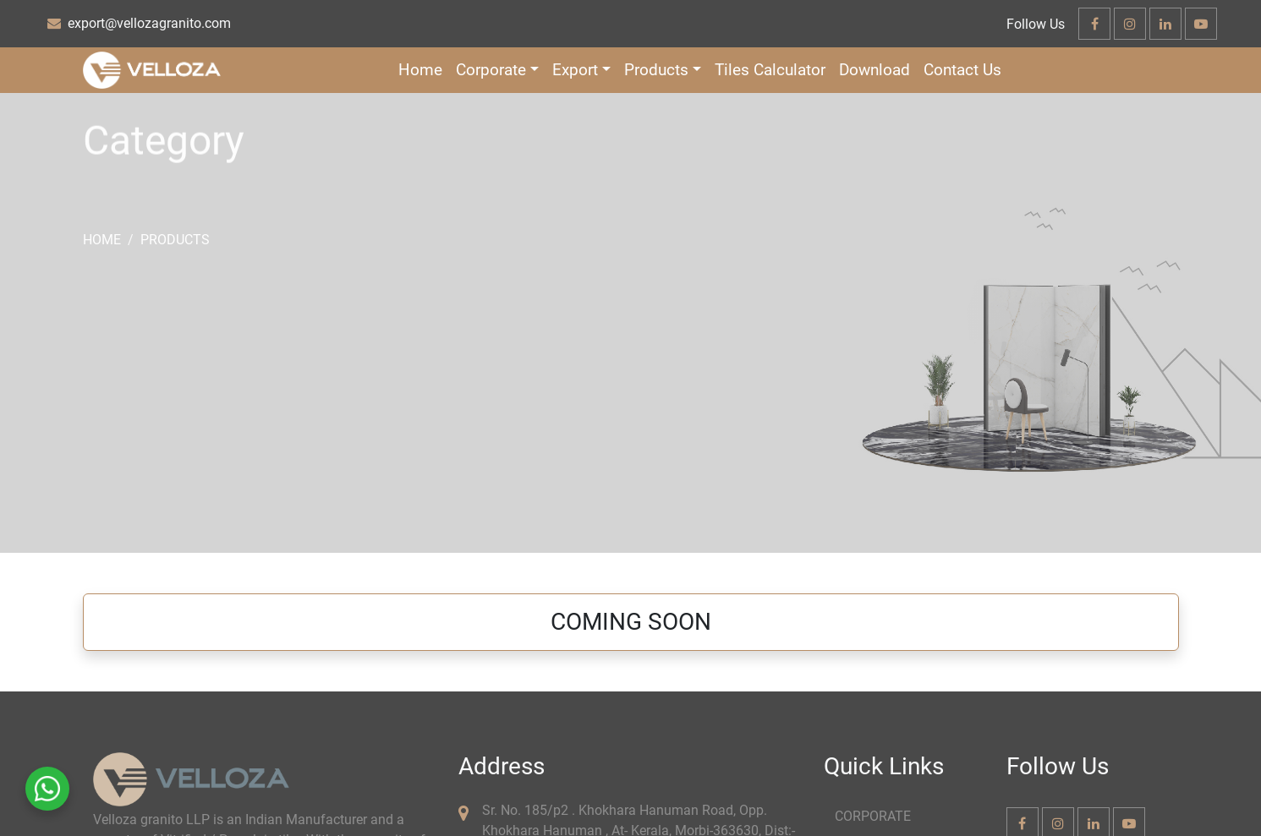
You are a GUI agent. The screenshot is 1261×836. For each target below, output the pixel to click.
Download (874, 69)
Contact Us (962, 69)
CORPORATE (873, 816)
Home (420, 69)
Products (175, 240)
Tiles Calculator (770, 69)
